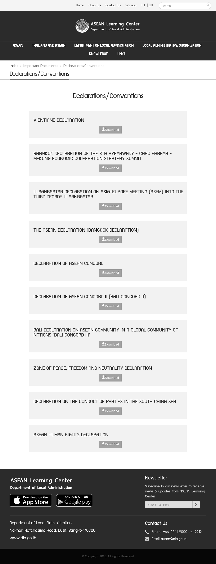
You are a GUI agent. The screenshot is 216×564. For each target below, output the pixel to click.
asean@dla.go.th (173, 539)
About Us (95, 5)
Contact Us (113, 5)
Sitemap (130, 5)
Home (80, 5)
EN (151, 5)
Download (110, 129)
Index (14, 65)
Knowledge (98, 54)
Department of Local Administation (104, 46)
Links (121, 54)
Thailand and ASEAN (48, 46)
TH (143, 5)
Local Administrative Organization (172, 46)
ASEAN (18, 46)
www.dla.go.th (23, 538)
